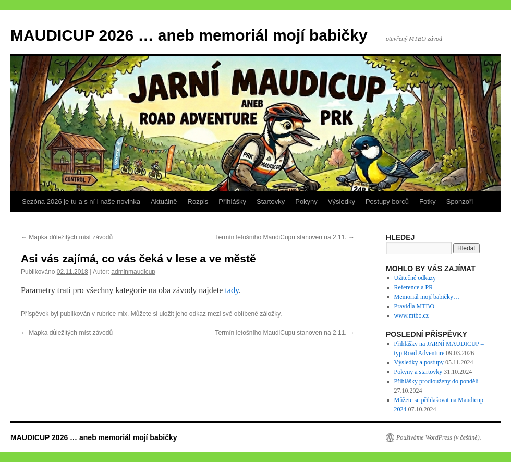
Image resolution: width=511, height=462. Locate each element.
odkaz (197, 314)
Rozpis (198, 201)
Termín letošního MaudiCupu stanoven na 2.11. (285, 237)
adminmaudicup (133, 271)
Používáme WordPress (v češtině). (438, 437)
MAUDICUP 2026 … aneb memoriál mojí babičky (189, 35)
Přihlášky (232, 201)
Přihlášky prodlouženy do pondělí (436, 381)
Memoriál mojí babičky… (426, 296)
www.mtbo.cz (411, 315)
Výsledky (341, 201)
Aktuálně (164, 201)
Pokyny (306, 201)
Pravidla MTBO (414, 306)
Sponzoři (459, 201)
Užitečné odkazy (415, 278)
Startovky (271, 201)
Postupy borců (387, 201)
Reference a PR (413, 287)
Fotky (427, 201)
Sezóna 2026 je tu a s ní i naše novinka (81, 201)
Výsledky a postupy (419, 362)
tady (232, 290)
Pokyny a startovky (418, 371)
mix (122, 314)
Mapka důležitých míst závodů (67, 237)
